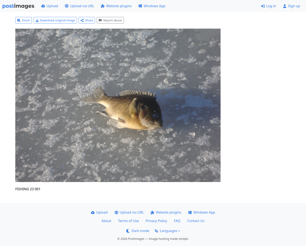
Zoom (23, 20)
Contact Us (195, 220)
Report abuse (110, 20)
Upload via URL (79, 6)
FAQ (177, 220)
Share (87, 20)
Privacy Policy (156, 220)
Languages (165, 230)
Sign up (291, 6)
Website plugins (116, 6)
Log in (268, 6)
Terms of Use (128, 220)
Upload (49, 6)
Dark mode (137, 230)
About (106, 220)
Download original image (55, 20)
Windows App (151, 6)
